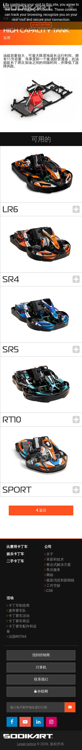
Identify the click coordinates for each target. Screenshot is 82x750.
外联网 (41, 691)
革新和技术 (55, 559)
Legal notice (26, 744)
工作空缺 (53, 585)
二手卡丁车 (15, 561)
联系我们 (41, 679)
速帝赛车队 (17, 610)
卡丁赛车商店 (19, 621)
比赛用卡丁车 (17, 547)
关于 (49, 554)
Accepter (41, 24)
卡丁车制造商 (19, 605)
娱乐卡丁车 (15, 554)
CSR (49, 591)
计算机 (41, 667)
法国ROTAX (17, 636)
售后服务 (53, 570)
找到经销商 (41, 655)
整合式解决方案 (58, 565)
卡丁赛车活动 (19, 616)
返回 (41, 510)
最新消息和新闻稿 (60, 580)
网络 (49, 575)
